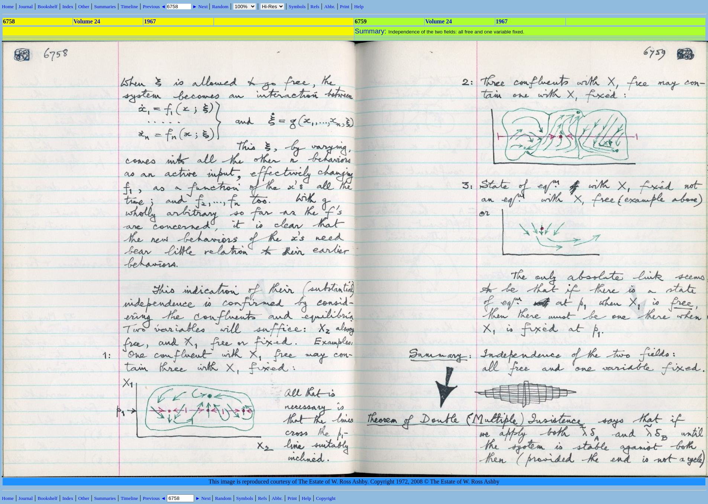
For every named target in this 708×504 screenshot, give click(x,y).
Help (358, 6)
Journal (26, 6)
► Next (200, 6)
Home (8, 6)
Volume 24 (87, 21)
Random (220, 6)
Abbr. (329, 6)
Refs (314, 6)
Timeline (129, 6)
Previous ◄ (155, 6)
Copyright (326, 498)
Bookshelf (47, 6)
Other (83, 6)
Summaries (105, 6)
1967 (150, 21)
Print (344, 6)
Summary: (371, 31)
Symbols (297, 6)
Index (68, 6)
